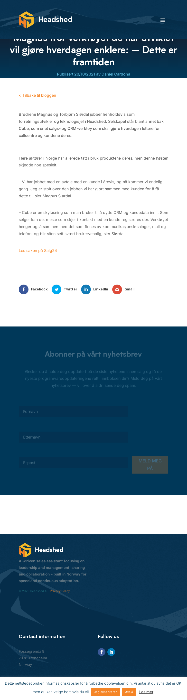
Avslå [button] (129, 692)
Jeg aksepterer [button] (105, 692)
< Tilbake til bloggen (37, 95)
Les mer (146, 692)
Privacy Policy (60, 591)
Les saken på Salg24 (38, 250)
